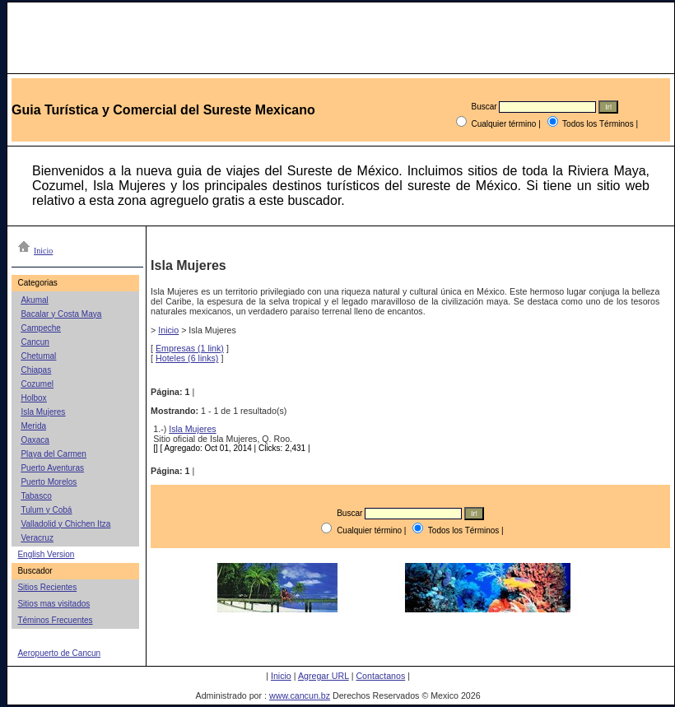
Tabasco (36, 495)
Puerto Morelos (49, 481)
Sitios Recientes (47, 587)
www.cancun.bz (299, 695)
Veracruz (37, 537)
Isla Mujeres (43, 411)
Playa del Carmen (53, 453)
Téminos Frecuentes (54, 620)
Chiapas (36, 369)
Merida (33, 425)
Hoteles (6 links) (187, 358)
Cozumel (37, 383)
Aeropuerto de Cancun (58, 653)
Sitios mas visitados (53, 603)
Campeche (40, 328)
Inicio (168, 330)
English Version (45, 554)
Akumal (34, 300)
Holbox (33, 397)
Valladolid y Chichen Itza (65, 523)
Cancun (35, 342)
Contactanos (380, 676)
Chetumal (38, 355)
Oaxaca (35, 439)
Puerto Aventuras (52, 467)
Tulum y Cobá (46, 509)
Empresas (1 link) (190, 348)
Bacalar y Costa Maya (61, 314)
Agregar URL (323, 676)
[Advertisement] (405, 637)
